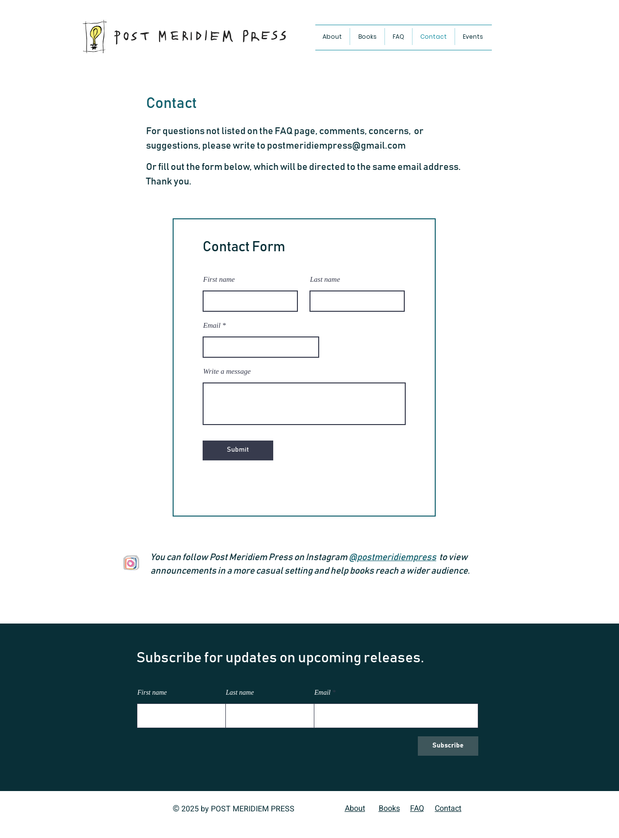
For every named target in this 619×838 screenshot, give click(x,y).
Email (212, 325)
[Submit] (238, 450)
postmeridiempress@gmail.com (336, 146)
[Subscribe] (448, 746)
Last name (325, 279)
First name (219, 279)
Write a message (227, 371)
